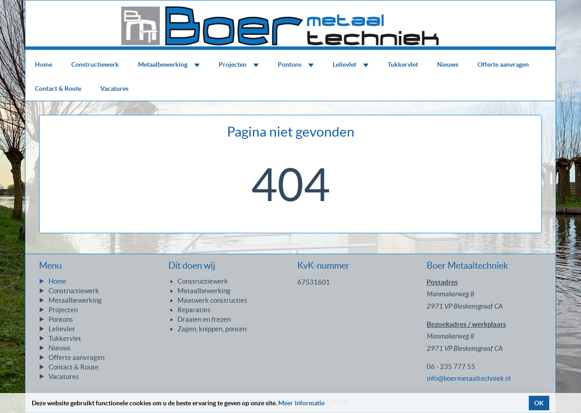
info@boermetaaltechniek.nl (469, 378)
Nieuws (447, 64)
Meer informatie (301, 403)
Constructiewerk (95, 64)
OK (539, 403)
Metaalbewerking (169, 64)
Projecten (239, 64)
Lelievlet (351, 64)
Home (43, 64)
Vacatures (114, 88)
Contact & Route (58, 88)
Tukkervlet (403, 64)
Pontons (296, 64)
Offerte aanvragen (503, 64)
